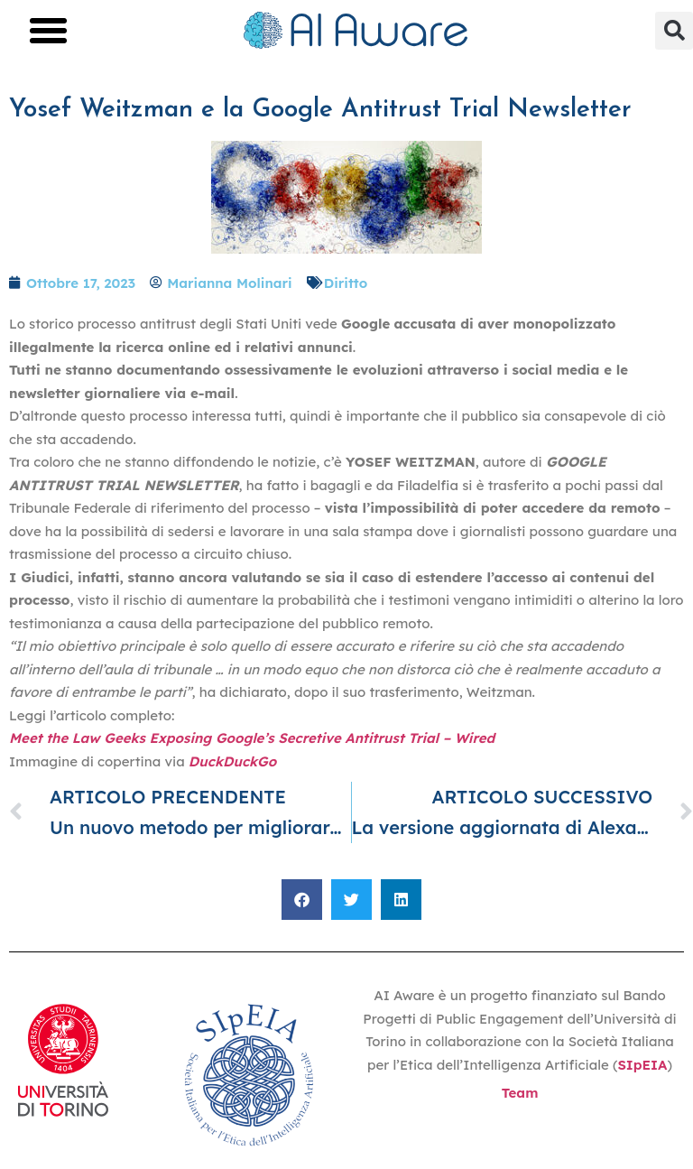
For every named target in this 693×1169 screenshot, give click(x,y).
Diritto (345, 283)
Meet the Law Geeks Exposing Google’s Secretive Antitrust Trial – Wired (251, 738)
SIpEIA (642, 1064)
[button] (48, 30)
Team (520, 1092)
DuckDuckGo (232, 761)
